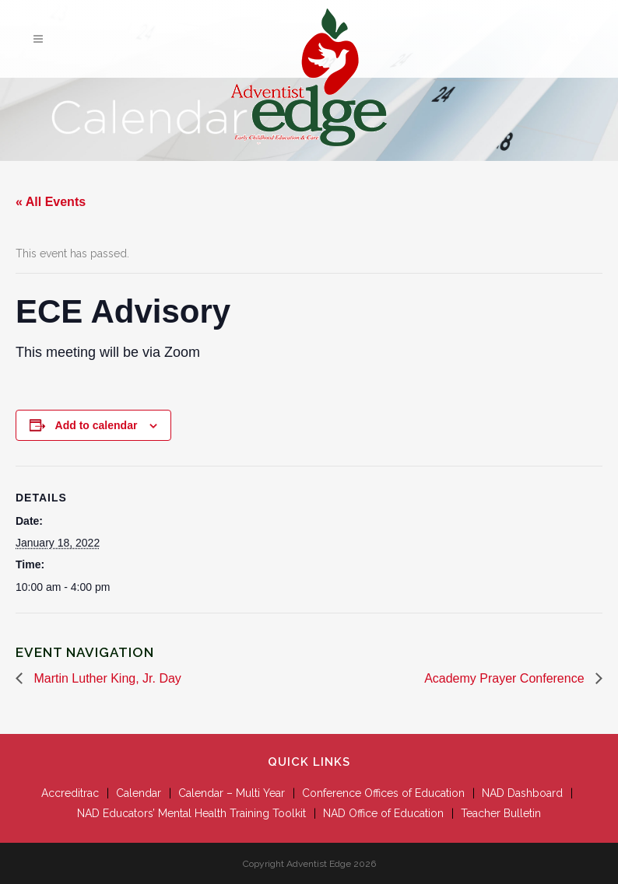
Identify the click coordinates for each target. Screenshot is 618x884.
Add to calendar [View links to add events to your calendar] (96, 425)
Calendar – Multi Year (231, 793)
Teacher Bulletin (501, 813)
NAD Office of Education (383, 813)
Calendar (138, 793)
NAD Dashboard (522, 793)
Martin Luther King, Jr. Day (105, 678)
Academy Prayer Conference (506, 678)
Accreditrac (70, 793)
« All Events (51, 201)
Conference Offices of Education (383, 793)
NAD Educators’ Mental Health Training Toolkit (191, 813)
